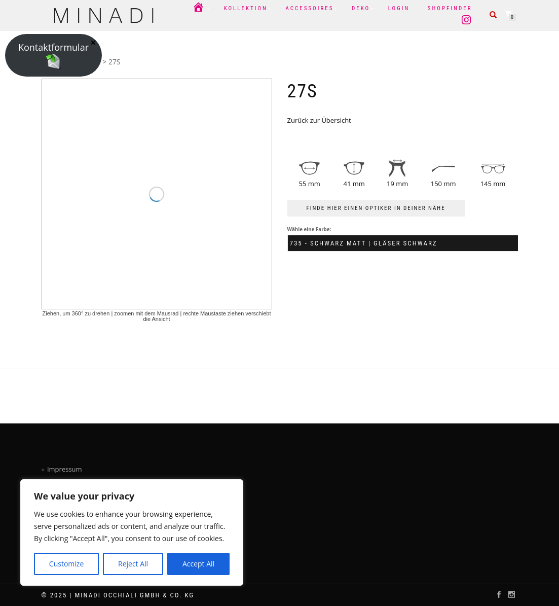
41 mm (354, 183)
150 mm (443, 183)
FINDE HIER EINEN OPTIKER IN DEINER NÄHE (376, 208)
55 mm (309, 183)
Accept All (198, 563)
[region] (131, 532)
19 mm (397, 183)
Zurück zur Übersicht (319, 120)
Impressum (64, 469)
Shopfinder (450, 8)
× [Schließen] (93, 42)
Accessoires (309, 8)
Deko (361, 8)
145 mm (493, 183)
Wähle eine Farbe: (309, 229)
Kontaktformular (53, 55)
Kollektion (246, 8)
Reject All (133, 563)
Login (399, 8)
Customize (66, 563)
